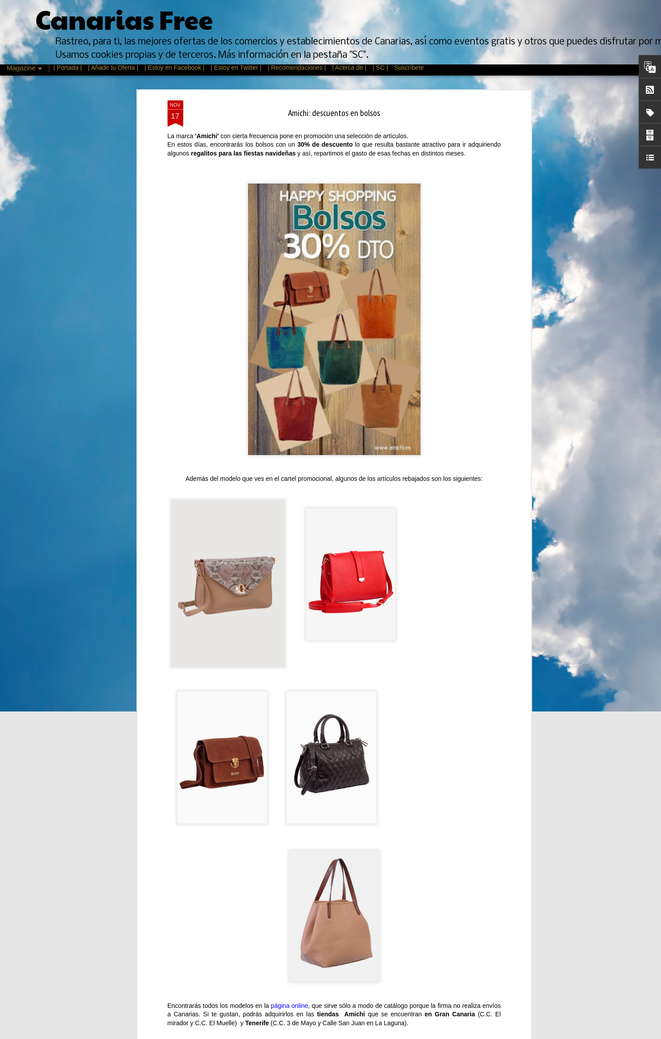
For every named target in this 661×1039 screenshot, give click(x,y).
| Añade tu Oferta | (113, 67)
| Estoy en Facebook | (174, 67)
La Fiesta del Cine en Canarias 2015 (285, 1029)
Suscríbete (409, 67)
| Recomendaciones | (297, 67)
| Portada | (67, 67)
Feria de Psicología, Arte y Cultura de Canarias (298, 827)
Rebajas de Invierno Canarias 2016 (283, 727)
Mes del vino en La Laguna (274, 928)
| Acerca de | (349, 67)
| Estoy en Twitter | (236, 67)
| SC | (381, 67)
